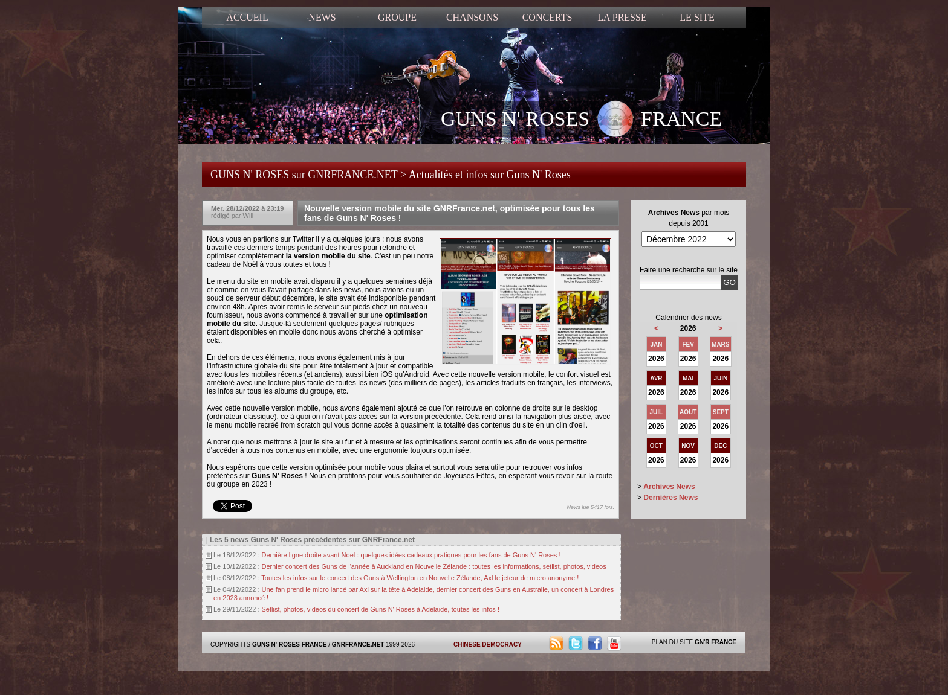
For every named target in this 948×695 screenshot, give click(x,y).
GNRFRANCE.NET (358, 644)
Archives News (669, 486)
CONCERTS (547, 17)
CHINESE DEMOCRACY (487, 644)
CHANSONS (472, 17)
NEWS (322, 17)
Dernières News (670, 497)
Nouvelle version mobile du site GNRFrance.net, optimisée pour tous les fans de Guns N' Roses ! (449, 213)
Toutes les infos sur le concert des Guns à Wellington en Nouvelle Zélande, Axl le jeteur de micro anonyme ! (420, 577)
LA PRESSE (621, 17)
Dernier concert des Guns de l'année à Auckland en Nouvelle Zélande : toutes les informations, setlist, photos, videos (434, 566)
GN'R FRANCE (715, 642)
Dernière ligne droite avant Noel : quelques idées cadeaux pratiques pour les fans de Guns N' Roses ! (411, 555)
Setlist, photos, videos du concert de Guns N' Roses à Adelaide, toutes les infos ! (380, 609)
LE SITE (697, 17)
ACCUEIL (247, 17)
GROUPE (397, 17)
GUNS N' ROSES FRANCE (581, 120)
